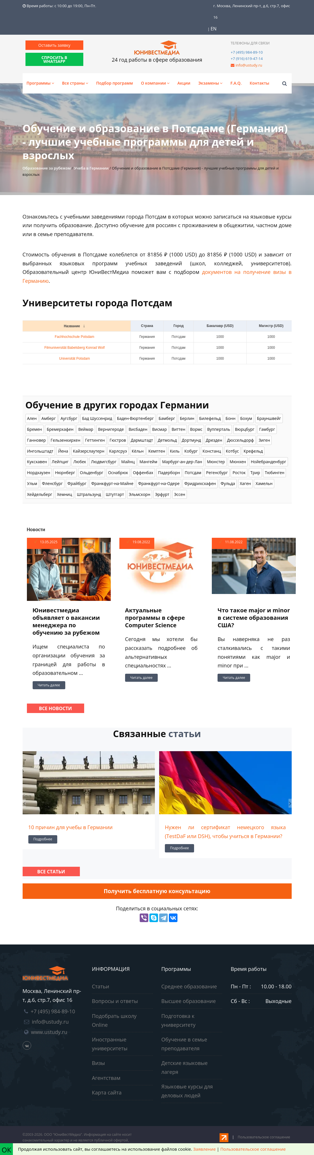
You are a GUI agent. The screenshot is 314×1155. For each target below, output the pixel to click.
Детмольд (167, 440)
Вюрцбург (244, 429)
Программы (40, 83)
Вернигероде (111, 429)
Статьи (100, 986)
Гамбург (267, 429)
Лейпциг (60, 461)
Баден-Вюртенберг (135, 418)
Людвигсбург (103, 461)
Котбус (232, 451)
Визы (98, 1062)
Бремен (34, 429)
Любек (79, 461)
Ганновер (36, 440)
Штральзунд (89, 494)
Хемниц (64, 494)
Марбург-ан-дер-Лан (182, 461)
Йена (63, 451)
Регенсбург (217, 472)
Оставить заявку (54, 45)
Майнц (128, 461)
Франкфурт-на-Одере (159, 483)
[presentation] (24, 803)
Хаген (245, 483)
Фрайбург (77, 483)
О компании (155, 83)
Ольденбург (91, 472)
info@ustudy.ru (249, 65)
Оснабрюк (118, 472)
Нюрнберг (65, 472)
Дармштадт (142, 440)
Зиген (264, 440)
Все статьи (51, 871)
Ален (32, 418)
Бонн (231, 418)
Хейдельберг (39, 494)
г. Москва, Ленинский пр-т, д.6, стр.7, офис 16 (251, 11)
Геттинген (95, 440)
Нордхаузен (38, 472)
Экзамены (210, 83)
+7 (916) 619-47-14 (247, 58)
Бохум (246, 418)
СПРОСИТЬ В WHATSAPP (54, 59)
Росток (239, 472)
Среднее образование (189, 986)
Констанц (212, 451)
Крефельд (253, 451)
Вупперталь (218, 429)
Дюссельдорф (240, 440)
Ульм (32, 483)
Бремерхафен (60, 429)
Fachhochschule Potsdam (74, 337)
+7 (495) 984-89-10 (247, 52)
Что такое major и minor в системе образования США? (254, 617)
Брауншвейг (269, 418)
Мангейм (148, 461)
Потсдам (193, 472)
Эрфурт (162, 494)
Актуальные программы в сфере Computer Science (155, 617)
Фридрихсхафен (200, 483)
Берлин (187, 418)
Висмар (159, 429)
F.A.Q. (236, 83)
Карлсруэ (118, 451)
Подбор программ (114, 83)
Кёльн (138, 451)
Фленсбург (52, 483)
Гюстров (118, 440)
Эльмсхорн (139, 494)
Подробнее (42, 839)
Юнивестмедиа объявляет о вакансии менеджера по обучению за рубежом (66, 621)
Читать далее (49, 685)
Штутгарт (115, 494)
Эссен (179, 494)
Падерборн (169, 472)
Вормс (196, 429)
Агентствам (106, 1077)
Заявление (204, 1149)
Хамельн (264, 483)
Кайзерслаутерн (88, 451)
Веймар (85, 429)
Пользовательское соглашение (264, 1137)
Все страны (75, 83)
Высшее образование (188, 1001)
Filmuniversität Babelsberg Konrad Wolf (74, 348)
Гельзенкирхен (65, 440)
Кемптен (156, 451)
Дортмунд (191, 440)
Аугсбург (68, 418)
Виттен (178, 429)
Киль (175, 451)
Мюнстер (216, 461)
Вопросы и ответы (115, 1001)
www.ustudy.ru (49, 1032)
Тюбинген (274, 472)
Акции (183, 83)
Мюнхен (238, 461)
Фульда (228, 483)
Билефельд (210, 418)
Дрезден (214, 440)
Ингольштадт (40, 451)
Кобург (191, 451)
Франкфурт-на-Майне (112, 483)
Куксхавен (37, 461)
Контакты (259, 83)
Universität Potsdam (74, 359)
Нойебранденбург (268, 461)
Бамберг (167, 418)
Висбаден (138, 429)
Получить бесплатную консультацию (157, 891)
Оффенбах (143, 472)
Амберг (49, 418)
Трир (255, 472)
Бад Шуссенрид (97, 418)
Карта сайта (107, 1092)
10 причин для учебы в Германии (70, 827)
